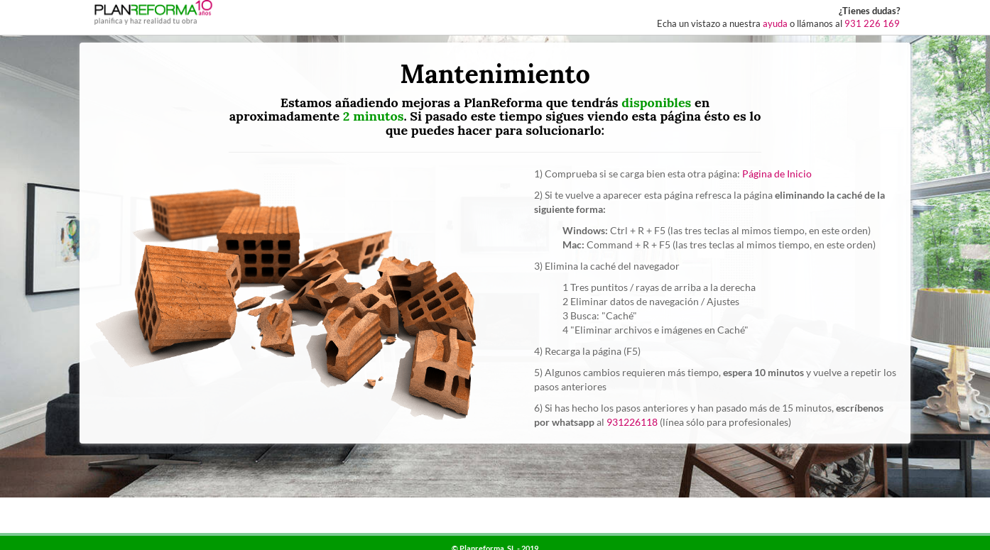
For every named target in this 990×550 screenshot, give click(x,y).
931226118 (632, 422)
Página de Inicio (777, 173)
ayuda (775, 23)
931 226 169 (872, 23)
